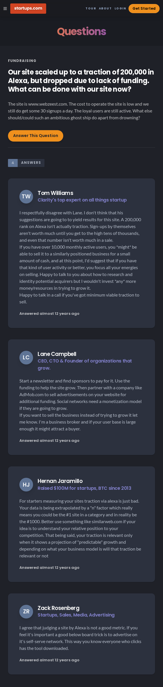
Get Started (144, 8)
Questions (81, 31)
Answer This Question (35, 135)
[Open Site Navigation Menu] (5, 8)
